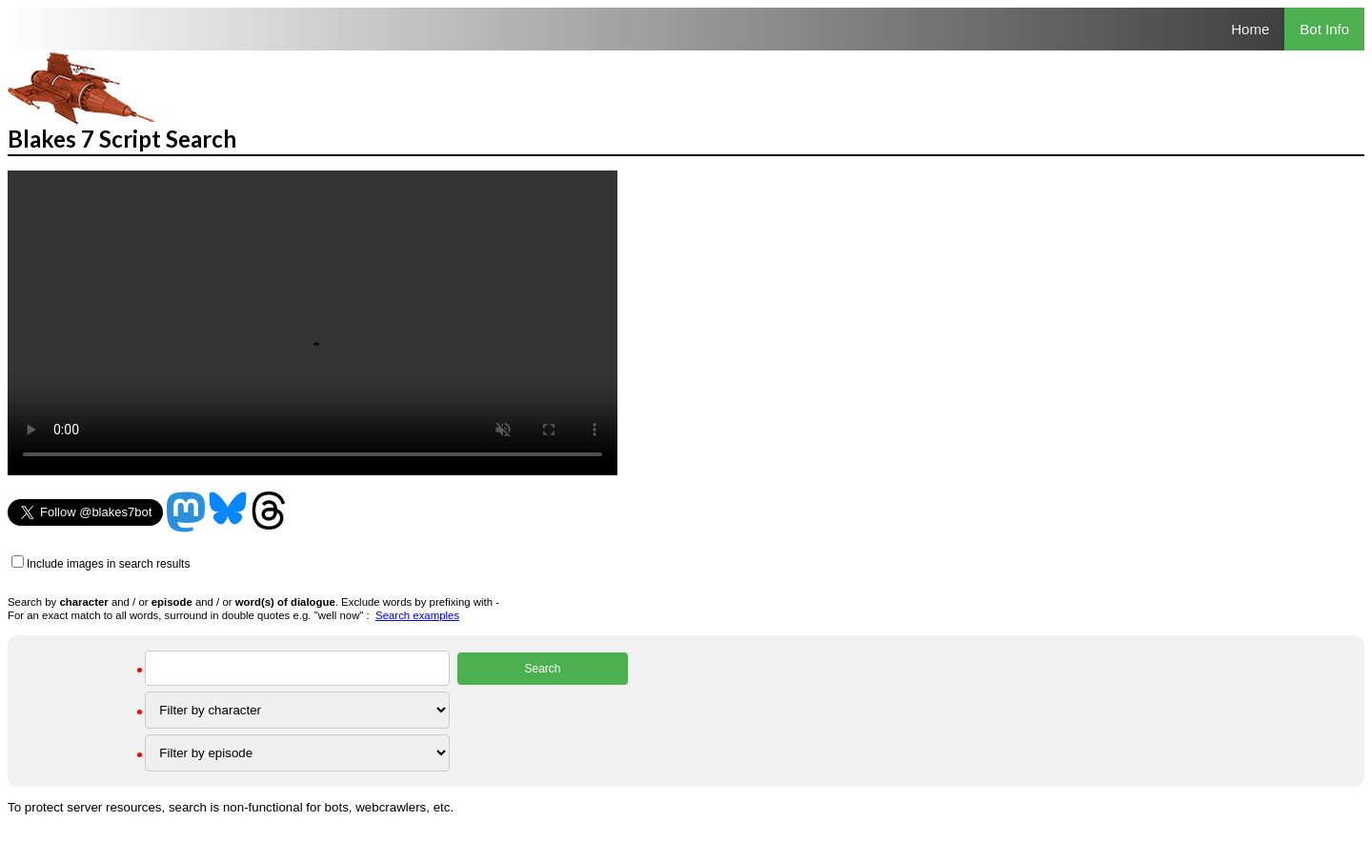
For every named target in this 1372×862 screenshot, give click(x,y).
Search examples (417, 615)
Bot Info (1324, 29)
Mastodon (186, 511)
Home (1250, 29)
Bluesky (228, 511)
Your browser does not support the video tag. (312, 322)
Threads (269, 511)
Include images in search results (108, 564)
